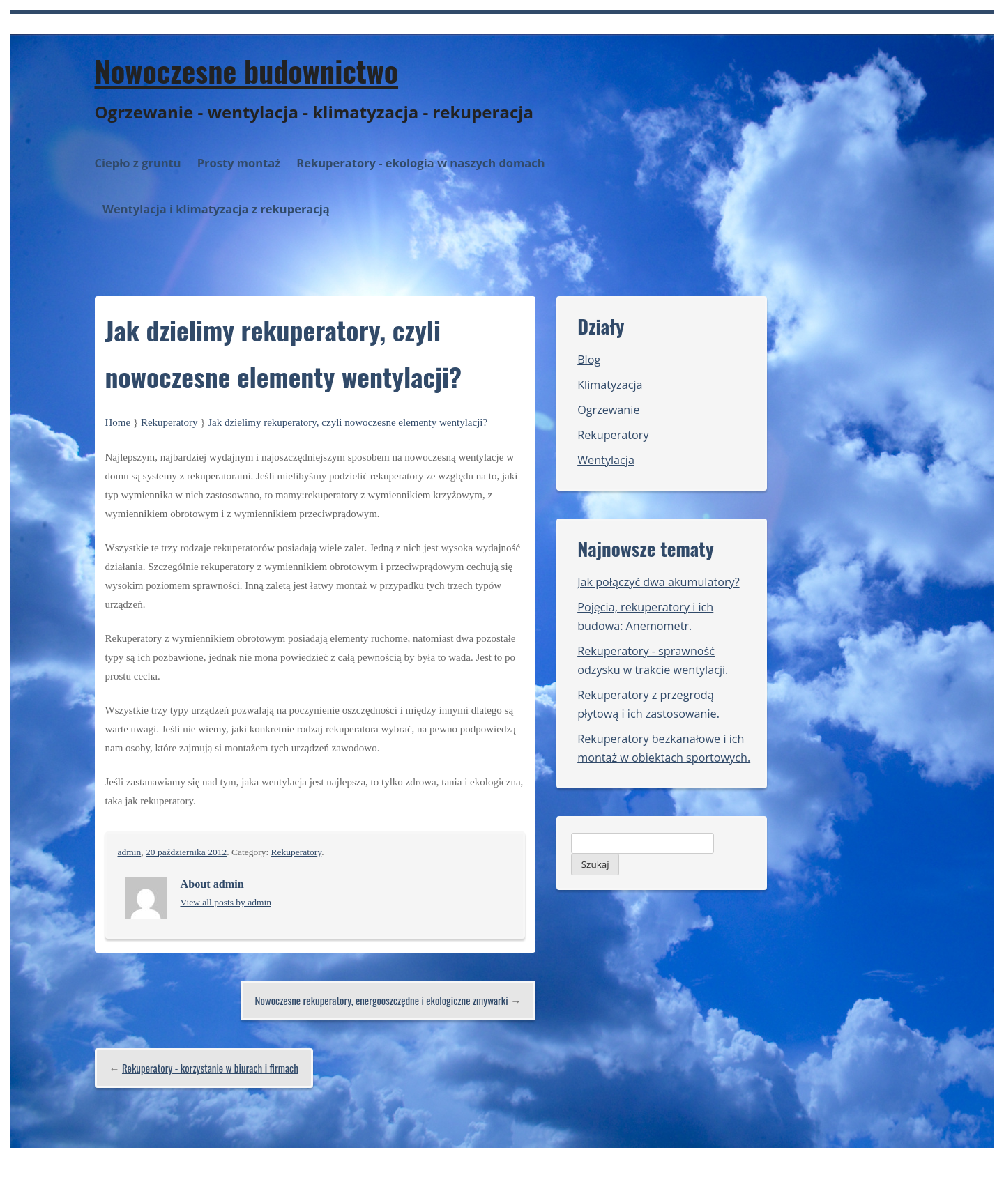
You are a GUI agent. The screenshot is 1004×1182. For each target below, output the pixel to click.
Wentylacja (605, 460)
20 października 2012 (186, 852)
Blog (588, 359)
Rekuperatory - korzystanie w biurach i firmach (210, 1067)
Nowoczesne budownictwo (247, 70)
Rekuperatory (169, 422)
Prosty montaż (239, 163)
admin (130, 852)
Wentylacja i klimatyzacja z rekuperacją (216, 209)
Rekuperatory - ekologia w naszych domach (420, 163)
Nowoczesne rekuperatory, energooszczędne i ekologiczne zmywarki (381, 1000)
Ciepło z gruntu (138, 163)
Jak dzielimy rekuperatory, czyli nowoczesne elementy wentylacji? (347, 422)
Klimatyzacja (609, 384)
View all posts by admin (226, 902)
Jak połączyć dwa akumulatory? (658, 582)
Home (118, 422)
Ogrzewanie (608, 409)
